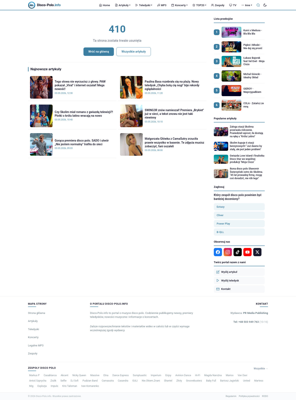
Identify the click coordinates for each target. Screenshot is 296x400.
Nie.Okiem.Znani (151, 380)
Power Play (223, 223)
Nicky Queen (79, 375)
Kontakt (223, 289)
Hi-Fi (197, 375)
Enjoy (168, 375)
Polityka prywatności (249, 396)
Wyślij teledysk (227, 280)
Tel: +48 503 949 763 (250, 321)
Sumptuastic (140, 375)
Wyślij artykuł (226, 272)
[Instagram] (228, 252)
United (246, 380)
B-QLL (220, 232)
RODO (265, 396)
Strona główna (36, 313)
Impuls (54, 386)
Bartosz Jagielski (229, 380)
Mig (31, 386)
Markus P (34, 375)
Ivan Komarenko (90, 386)
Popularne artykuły (225, 118)
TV (232, 5)
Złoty (179, 380)
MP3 (161, 5)
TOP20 (199, 5)
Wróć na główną (98, 51)
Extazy (220, 206)
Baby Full (211, 380)
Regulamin (231, 396)
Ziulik (53, 380)
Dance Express (120, 375)
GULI (135, 380)
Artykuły (122, 5)
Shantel (168, 380)
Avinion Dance (183, 375)
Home (104, 5)
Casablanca (50, 375)
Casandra (123, 380)
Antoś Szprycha (37, 380)
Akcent (64, 375)
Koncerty (179, 5)
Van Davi (242, 375)
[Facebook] (218, 252)
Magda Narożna (213, 375)
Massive (94, 375)
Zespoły (217, 5)
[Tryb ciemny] (265, 5)
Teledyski (143, 5)
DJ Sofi (74, 380)
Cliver (220, 215)
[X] (257, 252)
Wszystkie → (261, 368)
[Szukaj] (258, 5)
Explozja (42, 386)
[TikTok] (238, 252)
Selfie (63, 380)
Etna (105, 375)
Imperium (156, 375)
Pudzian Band (89, 380)
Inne (246, 5)
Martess (258, 380)
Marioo (230, 375)
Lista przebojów (223, 18)
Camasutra (108, 380)
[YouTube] (247, 252)
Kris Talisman (69, 386)
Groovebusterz (194, 380)
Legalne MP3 (36, 345)
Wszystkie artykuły (133, 51)
